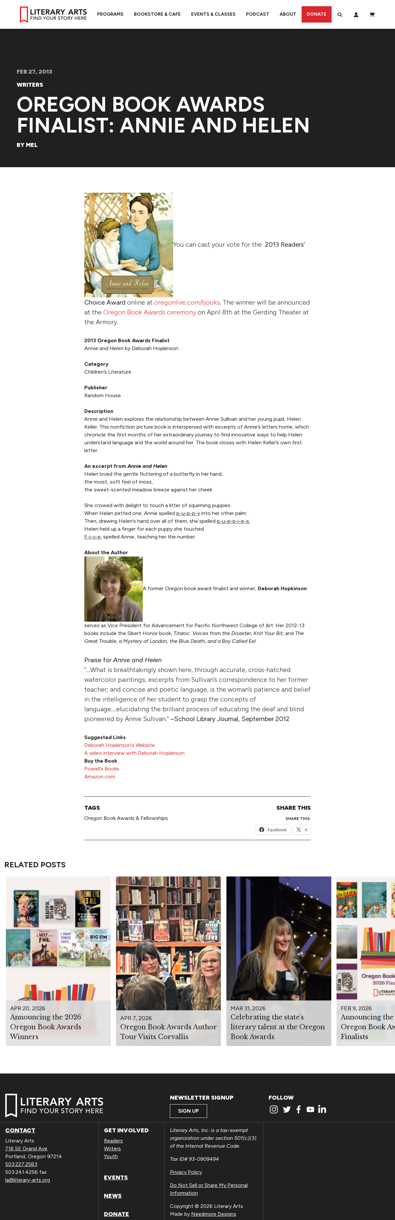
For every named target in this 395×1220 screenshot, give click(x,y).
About (288, 14)
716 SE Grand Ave (26, 1148)
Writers (30, 84)
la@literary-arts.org (27, 1180)
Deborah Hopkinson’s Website (119, 745)
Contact (20, 1130)
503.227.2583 (21, 1164)
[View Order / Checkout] (372, 14)
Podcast (257, 14)
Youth (111, 1156)
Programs (110, 14)
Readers (113, 1141)
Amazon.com (99, 776)
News (113, 1195)
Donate (316, 14)
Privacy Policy (186, 1172)
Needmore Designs (213, 1214)
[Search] (340, 14)
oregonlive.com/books (187, 302)
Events (116, 1177)
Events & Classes (213, 14)
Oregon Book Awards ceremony (149, 312)
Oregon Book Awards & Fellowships (126, 818)
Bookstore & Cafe (157, 14)
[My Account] (356, 14)
